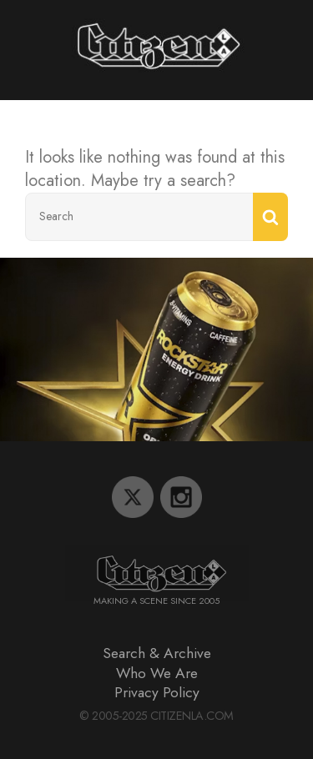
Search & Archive (157, 653)
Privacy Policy (156, 692)
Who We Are (157, 673)
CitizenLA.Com (192, 715)
